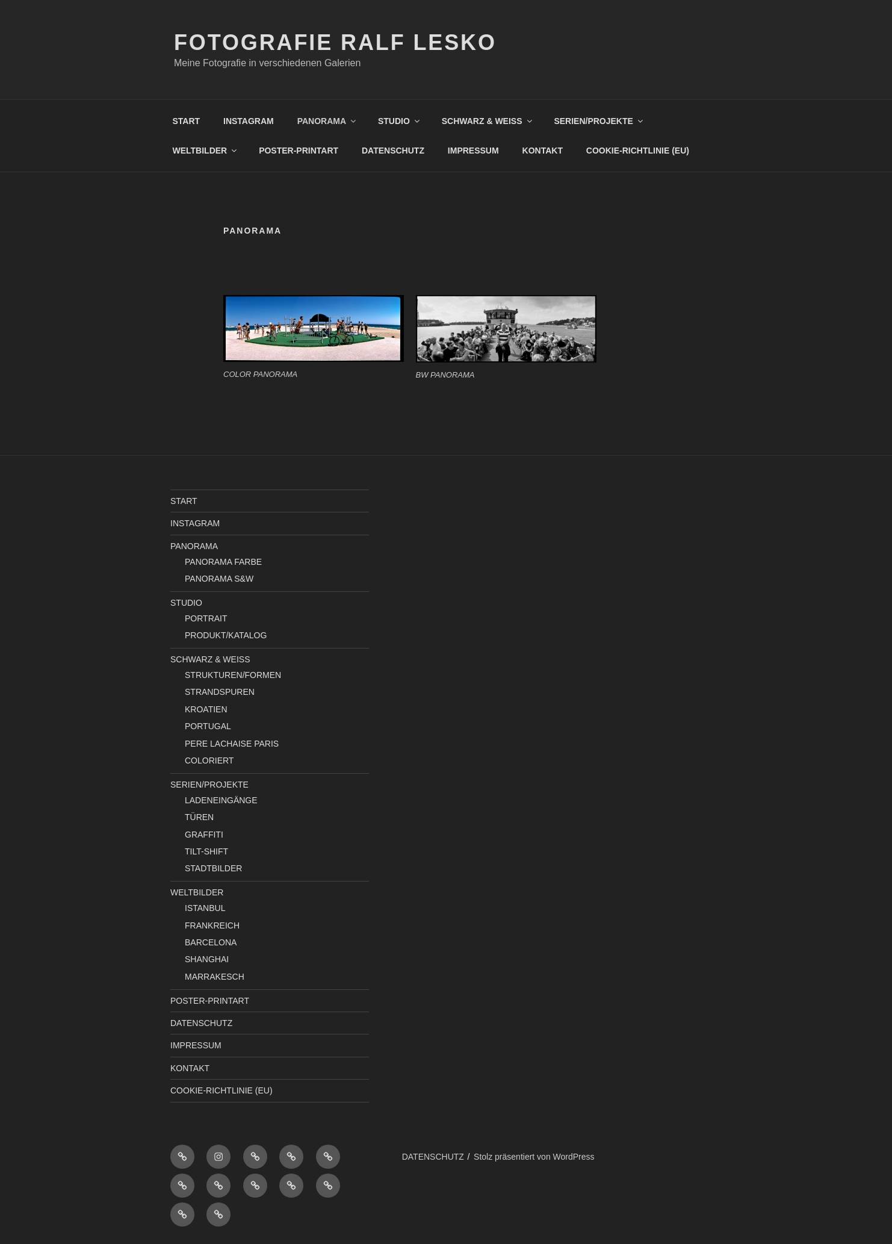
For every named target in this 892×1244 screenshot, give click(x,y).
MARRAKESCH (214, 976)
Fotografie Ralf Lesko (335, 42)
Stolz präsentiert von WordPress (534, 1157)
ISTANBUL (205, 908)
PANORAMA (327, 121)
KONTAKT (542, 150)
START (186, 121)
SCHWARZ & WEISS (488, 121)
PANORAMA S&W (219, 578)
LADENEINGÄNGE (221, 800)
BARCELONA (211, 942)
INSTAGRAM (248, 121)
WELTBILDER (206, 150)
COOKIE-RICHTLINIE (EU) (637, 150)
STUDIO (399, 121)
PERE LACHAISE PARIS (232, 743)
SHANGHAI (207, 959)
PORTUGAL (208, 726)
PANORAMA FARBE (223, 562)
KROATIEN (206, 709)
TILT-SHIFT (206, 851)
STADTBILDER (213, 868)
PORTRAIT (206, 618)
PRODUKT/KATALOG (226, 635)
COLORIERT (209, 760)
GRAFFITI (204, 834)
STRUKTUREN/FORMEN (233, 675)
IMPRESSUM (473, 150)
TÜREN (199, 817)
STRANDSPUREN (220, 692)
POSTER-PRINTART (298, 150)
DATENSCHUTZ (393, 150)
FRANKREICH (212, 925)
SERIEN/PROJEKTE (599, 121)
